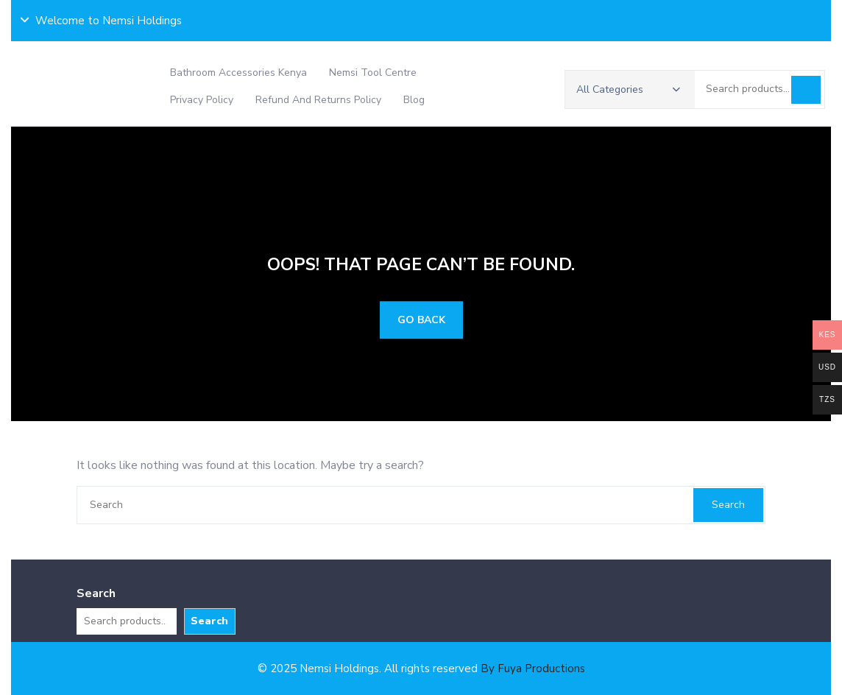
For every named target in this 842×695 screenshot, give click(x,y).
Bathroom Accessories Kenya (238, 73)
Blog (414, 100)
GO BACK (421, 320)
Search (806, 90)
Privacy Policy (201, 100)
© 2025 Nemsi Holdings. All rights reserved (421, 668)
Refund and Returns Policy (318, 100)
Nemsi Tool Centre (373, 73)
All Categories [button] (628, 89)
